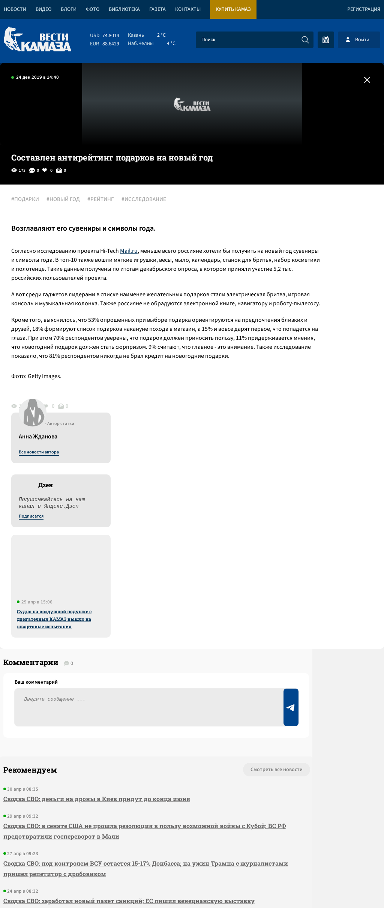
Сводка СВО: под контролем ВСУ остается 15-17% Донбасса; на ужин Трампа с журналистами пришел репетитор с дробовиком (103, 698)
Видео (43, 9)
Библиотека (124, 9)
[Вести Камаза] (37, 39)
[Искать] (305, 40)
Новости (15, 9)
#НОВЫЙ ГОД (70, 200)
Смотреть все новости (182, 599)
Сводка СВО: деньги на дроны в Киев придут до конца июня (93, 628)
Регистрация (363, 9)
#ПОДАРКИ (32, 200)
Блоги (68, 9)
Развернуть (192, 858)
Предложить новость (310, 623)
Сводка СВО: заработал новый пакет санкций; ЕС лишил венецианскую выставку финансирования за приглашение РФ (97, 735)
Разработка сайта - (355, 886)
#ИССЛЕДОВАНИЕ (151, 200)
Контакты (188, 9)
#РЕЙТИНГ (108, 200)
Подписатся (293, 272)
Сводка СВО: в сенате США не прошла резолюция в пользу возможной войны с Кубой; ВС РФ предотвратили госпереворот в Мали (107, 660)
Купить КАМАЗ (233, 9)
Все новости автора (301, 208)
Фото (92, 9)
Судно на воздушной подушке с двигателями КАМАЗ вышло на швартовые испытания (316, 374)
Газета (157, 9)
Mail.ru (136, 251)
